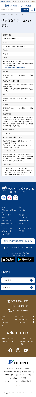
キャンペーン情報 (6, 228)
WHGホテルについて (7, 338)
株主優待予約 (8, 372)
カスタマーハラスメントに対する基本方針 (18, 381)
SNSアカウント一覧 (11, 375)
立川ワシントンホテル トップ (9, 15)
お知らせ (21, 223)
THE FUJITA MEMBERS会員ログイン (19, 241)
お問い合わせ (5, 231)
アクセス (4, 217)
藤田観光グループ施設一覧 (26, 343)
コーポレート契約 (25, 375)
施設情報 (21, 215)
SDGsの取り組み (24, 220)
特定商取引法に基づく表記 (8, 224)
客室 (20, 207)
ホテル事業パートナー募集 (18, 378)
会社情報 (16, 372)
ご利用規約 (18, 368)
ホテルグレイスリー (7, 341)
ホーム (3, 207)
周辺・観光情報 (6, 220)
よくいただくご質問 (25, 228)
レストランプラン (6, 215)
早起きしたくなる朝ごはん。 (8, 211)
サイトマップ (5, 234)
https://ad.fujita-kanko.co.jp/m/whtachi (14, 67)
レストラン (22, 210)
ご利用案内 (9, 368)
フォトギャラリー (24, 217)
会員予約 (27, 368)
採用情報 (21, 231)
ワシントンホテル (25, 338)
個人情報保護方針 (27, 372)
